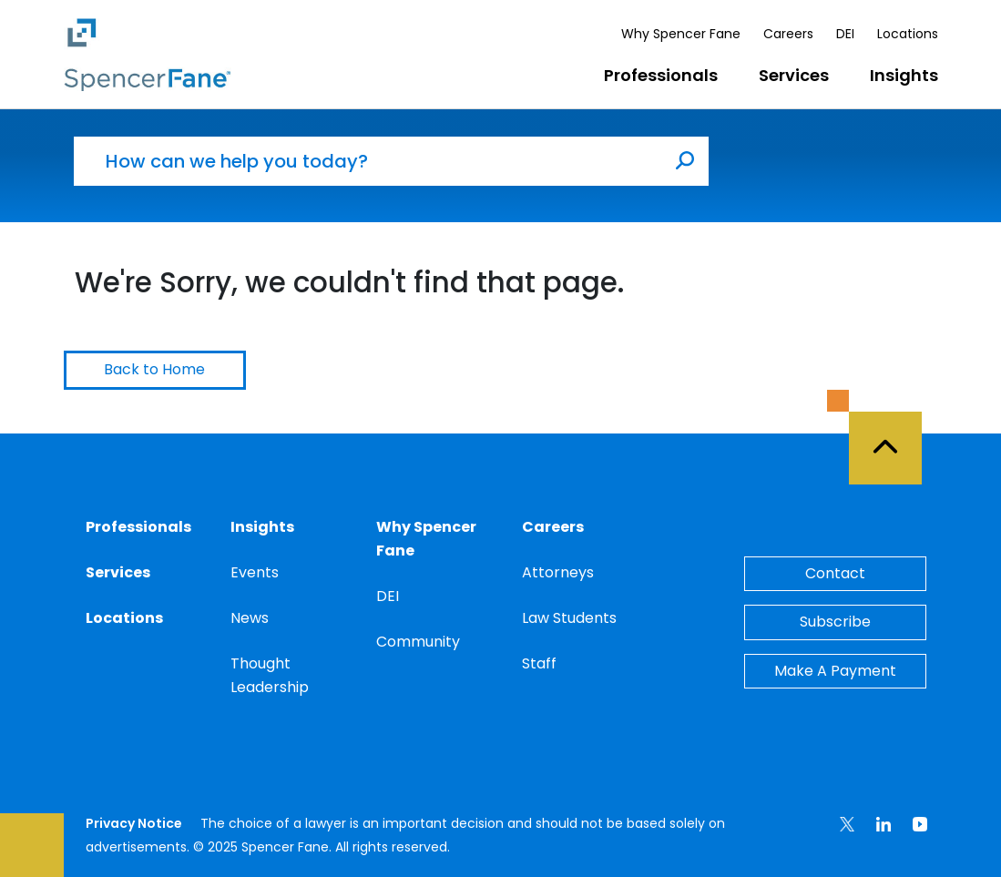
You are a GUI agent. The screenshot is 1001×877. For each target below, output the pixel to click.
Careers (788, 34)
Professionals (661, 75)
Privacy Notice (134, 823)
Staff (539, 663)
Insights (904, 75)
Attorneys (558, 572)
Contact (835, 573)
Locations (907, 34)
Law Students (569, 617)
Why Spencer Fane (681, 34)
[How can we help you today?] (368, 161)
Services (794, 75)
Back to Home (154, 369)
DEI (845, 34)
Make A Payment (835, 670)
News (249, 617)
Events (254, 572)
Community (418, 641)
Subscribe (835, 621)
